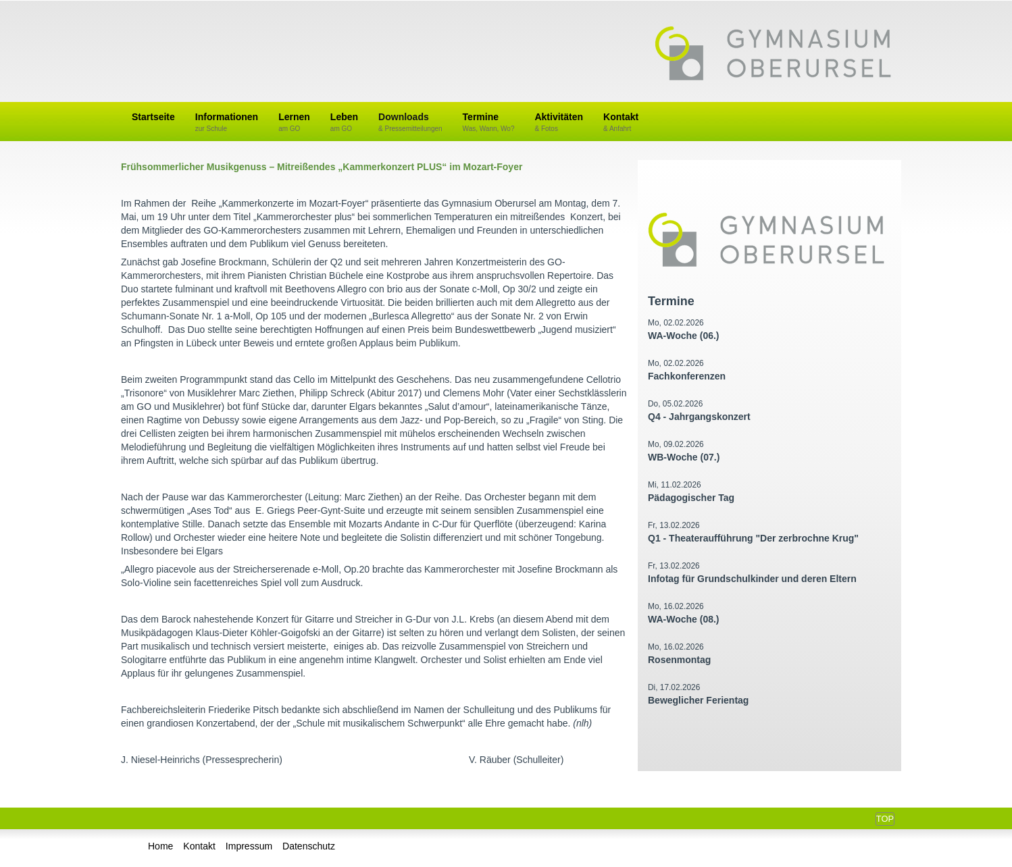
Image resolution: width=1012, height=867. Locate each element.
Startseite (153, 116)
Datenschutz (308, 846)
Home (160, 846)
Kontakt (620, 122)
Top (885, 819)
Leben (344, 122)
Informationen (226, 122)
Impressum (249, 846)
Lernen (294, 122)
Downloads (410, 122)
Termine (489, 122)
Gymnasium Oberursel (773, 54)
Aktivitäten (558, 122)
